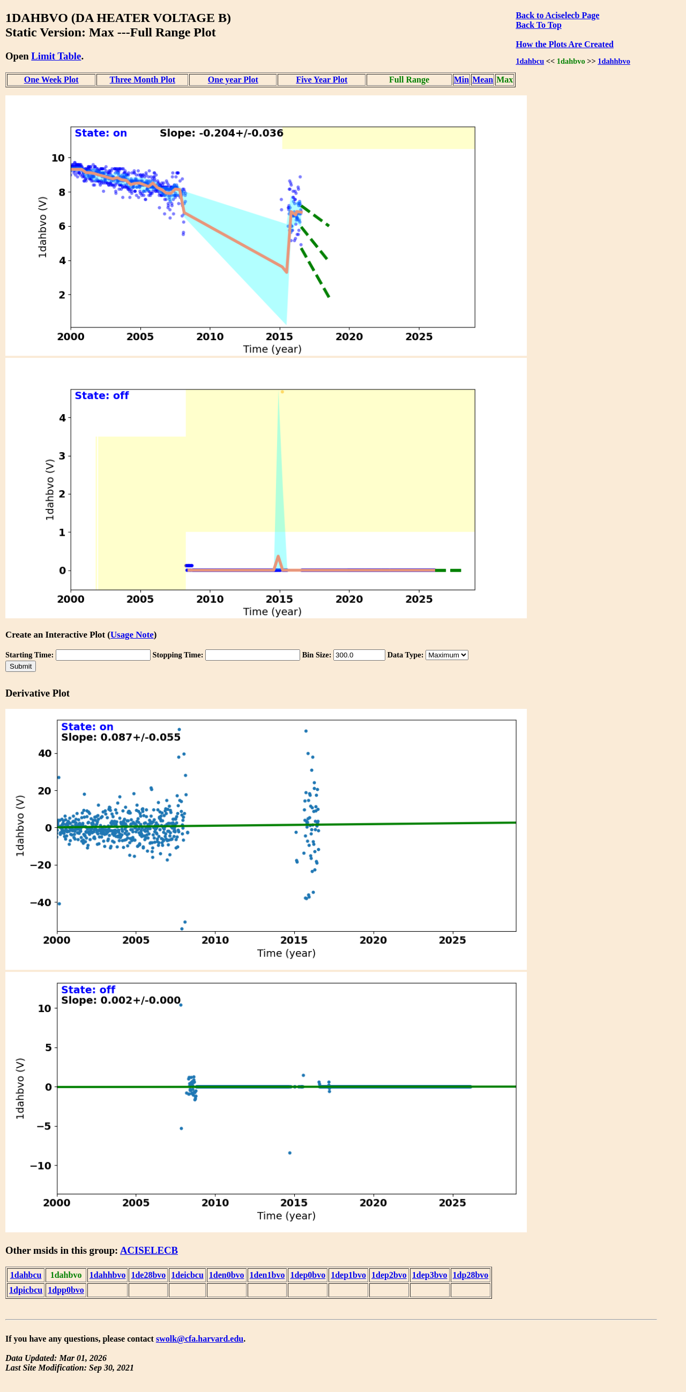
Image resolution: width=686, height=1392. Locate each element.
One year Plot (233, 79)
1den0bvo (226, 1274)
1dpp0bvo (66, 1289)
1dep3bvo (430, 1274)
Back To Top (538, 24)
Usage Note (132, 635)
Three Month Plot (142, 79)
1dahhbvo (614, 61)
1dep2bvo (389, 1274)
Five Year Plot (321, 79)
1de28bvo (148, 1274)
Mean (482, 79)
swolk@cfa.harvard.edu (199, 1338)
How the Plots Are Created (564, 44)
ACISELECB (149, 1250)
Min (461, 79)
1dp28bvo (471, 1274)
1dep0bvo (307, 1274)
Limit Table (56, 56)
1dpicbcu (25, 1289)
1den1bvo (267, 1274)
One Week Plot (51, 79)
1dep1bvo (348, 1274)
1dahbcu (530, 61)
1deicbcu (187, 1274)
